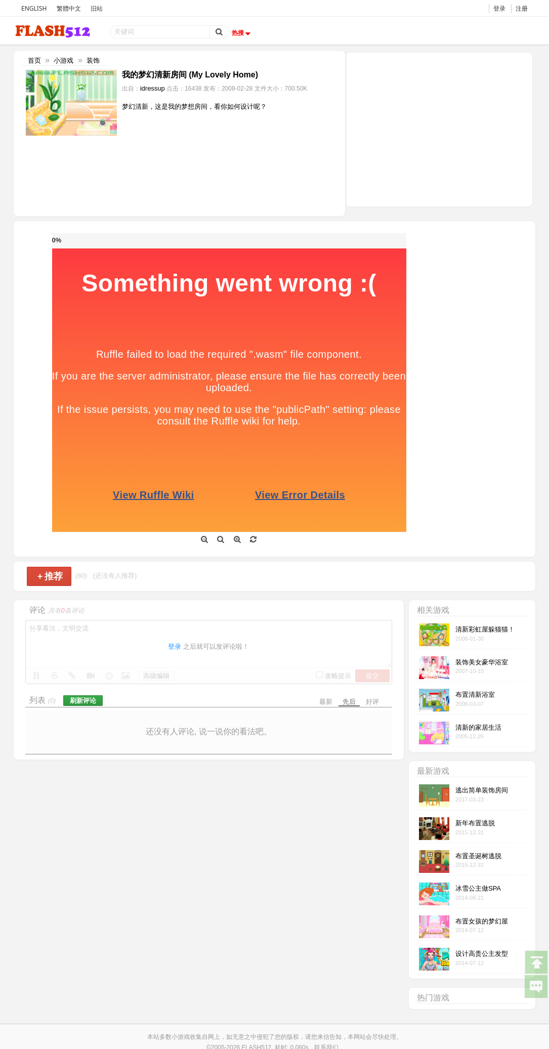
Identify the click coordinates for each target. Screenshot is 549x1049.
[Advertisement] (439, 128)
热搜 (242, 32)
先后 (349, 701)
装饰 (93, 60)
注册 (522, 8)
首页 (34, 60)
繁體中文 (69, 8)
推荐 (50, 576)
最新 (325, 701)
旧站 (97, 8)
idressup (152, 88)
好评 (372, 701)
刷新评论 (83, 700)
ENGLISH (34, 8)
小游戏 (63, 60)
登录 (499, 8)
